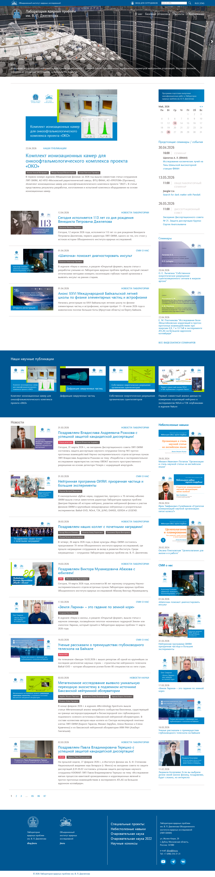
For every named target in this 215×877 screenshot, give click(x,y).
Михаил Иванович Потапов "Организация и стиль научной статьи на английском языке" (181, 464)
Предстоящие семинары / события (181, 142)
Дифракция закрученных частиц (77, 395)
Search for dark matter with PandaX (181, 194)
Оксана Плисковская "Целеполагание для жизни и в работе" (181, 552)
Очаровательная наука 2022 (131, 839)
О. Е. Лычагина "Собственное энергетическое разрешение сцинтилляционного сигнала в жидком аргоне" (180, 277)
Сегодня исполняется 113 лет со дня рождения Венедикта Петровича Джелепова (95, 220)
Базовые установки (157, 14)
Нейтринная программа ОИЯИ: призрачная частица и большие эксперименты (100, 483)
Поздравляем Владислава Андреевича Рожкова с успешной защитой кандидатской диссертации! (97, 435)
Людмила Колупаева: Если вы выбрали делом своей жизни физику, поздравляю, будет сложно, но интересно (181, 775)
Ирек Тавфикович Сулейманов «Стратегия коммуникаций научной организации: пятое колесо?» (181, 509)
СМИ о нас (142, 250)
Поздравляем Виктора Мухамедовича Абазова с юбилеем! (96, 571)
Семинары (165, 238)
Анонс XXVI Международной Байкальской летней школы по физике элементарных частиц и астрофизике (102, 295)
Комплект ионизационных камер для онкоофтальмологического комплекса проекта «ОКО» (77, 161)
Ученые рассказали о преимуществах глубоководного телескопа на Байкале (101, 647)
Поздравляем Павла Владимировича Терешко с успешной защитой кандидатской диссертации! (96, 749)
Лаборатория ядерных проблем (51, 13)
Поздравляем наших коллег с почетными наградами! (100, 527)
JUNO (13, 64)
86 (38, 796)
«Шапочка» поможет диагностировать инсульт (95, 256)
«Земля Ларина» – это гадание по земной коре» (96, 607)
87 (45, 796)
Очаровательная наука (127, 834)
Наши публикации (54, 148)
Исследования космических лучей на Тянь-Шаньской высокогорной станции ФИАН (183, 165)
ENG (202, 3)
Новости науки (139, 677)
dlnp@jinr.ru (172, 850)
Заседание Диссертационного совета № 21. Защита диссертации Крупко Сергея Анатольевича (183, 221)
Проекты (178, 14)
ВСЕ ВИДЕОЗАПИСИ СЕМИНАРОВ (177, 342)
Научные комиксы (124, 843)
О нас (138, 14)
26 (168, 132)
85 (32, 796)
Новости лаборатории (135, 212)
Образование (195, 14)
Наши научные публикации (32, 359)
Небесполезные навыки (173, 425)
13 (175, 123)
